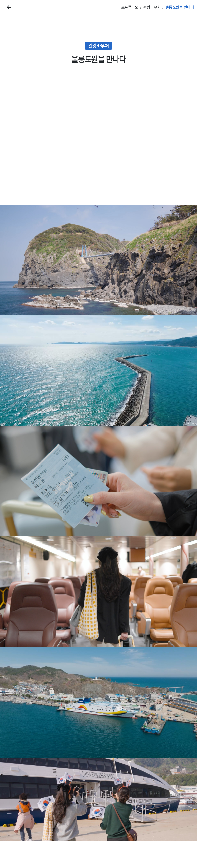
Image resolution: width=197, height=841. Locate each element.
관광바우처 (152, 7)
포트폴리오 (129, 7)
